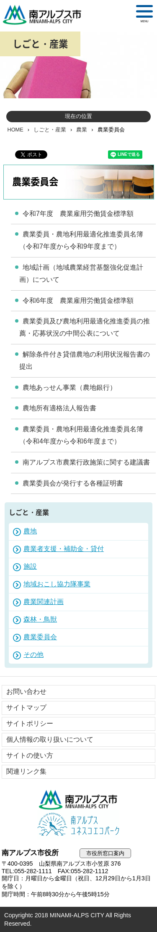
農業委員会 (40, 637)
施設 (30, 566)
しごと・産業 (49, 129)
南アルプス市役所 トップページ (46, 14)
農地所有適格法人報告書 (59, 408)
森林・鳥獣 (40, 619)
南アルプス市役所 (79, 799)
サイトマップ (26, 707)
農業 (81, 129)
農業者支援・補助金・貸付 (63, 548)
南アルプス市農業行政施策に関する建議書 (86, 462)
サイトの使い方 (29, 755)
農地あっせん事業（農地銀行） (69, 387)
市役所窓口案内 (105, 853)
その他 (33, 654)
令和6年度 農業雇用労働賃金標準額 (78, 300)
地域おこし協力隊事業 (56, 584)
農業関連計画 (43, 601)
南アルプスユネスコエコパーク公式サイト (79, 825)
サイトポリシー (29, 723)
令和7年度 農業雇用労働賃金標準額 (78, 213)
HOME (15, 129)
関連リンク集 (26, 771)
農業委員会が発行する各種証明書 (73, 483)
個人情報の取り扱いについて (49, 739)
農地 (30, 531)
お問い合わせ (26, 691)
